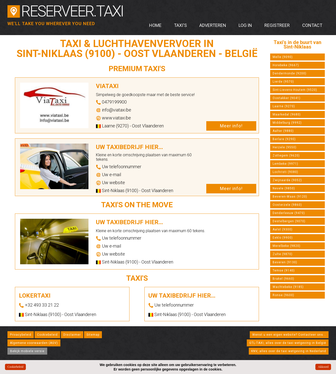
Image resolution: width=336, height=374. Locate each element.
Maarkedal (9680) (287, 114)
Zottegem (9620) (286, 155)
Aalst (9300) (283, 229)
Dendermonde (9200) (289, 73)
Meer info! (231, 125)
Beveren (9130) (285, 262)
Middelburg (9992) (287, 122)
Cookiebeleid (47, 334)
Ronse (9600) (283, 295)
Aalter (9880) (283, 131)
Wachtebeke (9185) (288, 287)
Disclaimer (72, 334)
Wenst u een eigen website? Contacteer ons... (289, 334)
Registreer (277, 25)
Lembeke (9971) (285, 163)
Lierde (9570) (283, 81)
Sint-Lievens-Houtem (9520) (295, 90)
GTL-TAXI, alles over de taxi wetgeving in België (287, 343)
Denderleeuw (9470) (289, 213)
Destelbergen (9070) (289, 221)
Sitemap (92, 334)
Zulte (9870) (283, 254)
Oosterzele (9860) (287, 205)
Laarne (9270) (284, 106)
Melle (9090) (283, 57)
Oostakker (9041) (286, 98)
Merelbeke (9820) (286, 246)
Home (155, 25)
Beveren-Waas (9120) (290, 196)
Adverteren (212, 25)
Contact (312, 25)
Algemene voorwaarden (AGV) (34, 343)
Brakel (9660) (283, 278)
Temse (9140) (284, 270)
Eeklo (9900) (283, 237)
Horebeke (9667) (286, 65)
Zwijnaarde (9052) (287, 180)
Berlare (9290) (284, 139)
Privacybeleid (20, 334)
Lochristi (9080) (285, 172)
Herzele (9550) (284, 147)
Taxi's (180, 25)
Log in (245, 25)
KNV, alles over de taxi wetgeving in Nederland (288, 351)
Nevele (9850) (284, 188)
